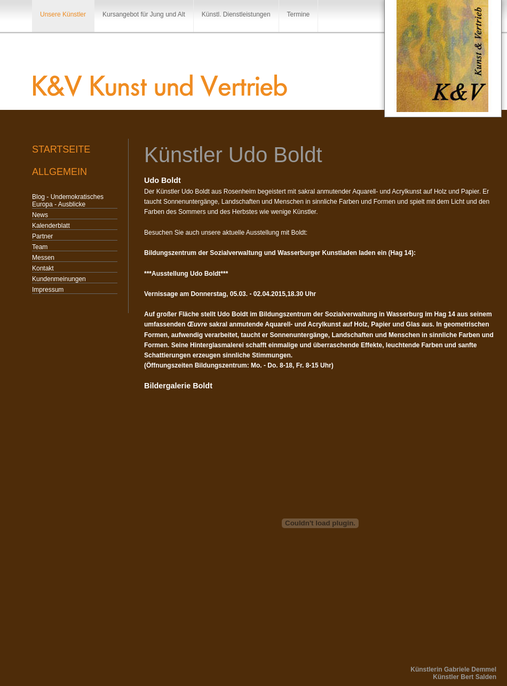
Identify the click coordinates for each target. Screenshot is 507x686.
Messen (43, 257)
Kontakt (43, 268)
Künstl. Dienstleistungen (236, 14)
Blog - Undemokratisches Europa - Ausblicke (68, 200)
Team (39, 247)
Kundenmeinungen (59, 279)
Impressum (48, 289)
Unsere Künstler (63, 14)
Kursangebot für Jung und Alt (143, 14)
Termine (298, 14)
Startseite (61, 149)
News (40, 215)
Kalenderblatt (51, 225)
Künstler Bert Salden (464, 677)
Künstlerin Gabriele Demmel (453, 669)
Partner (42, 236)
